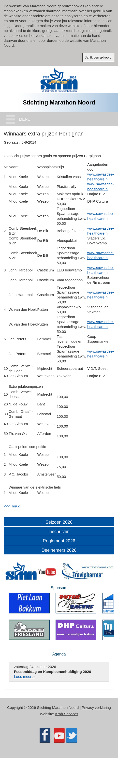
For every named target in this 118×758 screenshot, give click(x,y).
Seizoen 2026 (59, 522)
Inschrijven (59, 531)
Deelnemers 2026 (59, 550)
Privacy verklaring (96, 707)
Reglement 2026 (59, 540)
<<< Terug (12, 506)
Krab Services (66, 714)
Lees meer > (24, 676)
